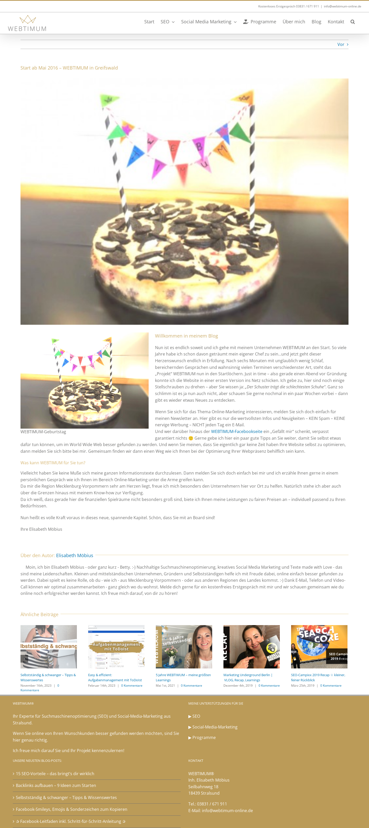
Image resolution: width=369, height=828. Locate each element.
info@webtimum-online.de (342, 6)
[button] (353, 21)
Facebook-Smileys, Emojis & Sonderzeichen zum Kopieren (71, 809)
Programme (204, 737)
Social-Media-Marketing (215, 727)
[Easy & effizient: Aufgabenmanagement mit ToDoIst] (116, 646)
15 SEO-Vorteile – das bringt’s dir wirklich (55, 773)
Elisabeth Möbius (74, 555)
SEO (196, 716)
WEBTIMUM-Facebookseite (236, 431)
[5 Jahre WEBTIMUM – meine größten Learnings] (184, 646)
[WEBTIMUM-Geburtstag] (184, 201)
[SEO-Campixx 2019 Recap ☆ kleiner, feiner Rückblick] (319, 646)
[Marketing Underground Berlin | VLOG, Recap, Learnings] (251, 646)
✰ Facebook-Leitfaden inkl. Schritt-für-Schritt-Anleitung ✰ (71, 821)
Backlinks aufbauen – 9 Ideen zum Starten (56, 785)
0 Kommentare (131, 685)
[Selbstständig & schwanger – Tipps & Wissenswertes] (48, 646)
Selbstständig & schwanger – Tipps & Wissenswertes (66, 797)
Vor (340, 44)
